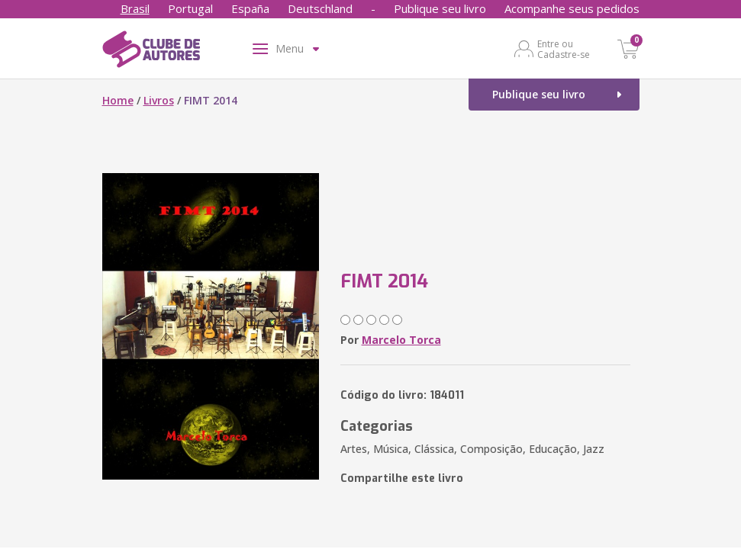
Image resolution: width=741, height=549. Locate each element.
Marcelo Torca (401, 339)
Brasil (135, 8)
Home (118, 100)
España (250, 8)
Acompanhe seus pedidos (572, 8)
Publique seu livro (440, 8)
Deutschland (320, 8)
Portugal (190, 8)
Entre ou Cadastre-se (563, 48)
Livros (158, 100)
